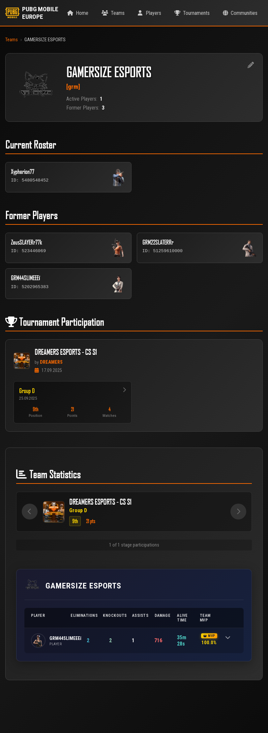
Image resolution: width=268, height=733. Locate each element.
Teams (11, 40)
